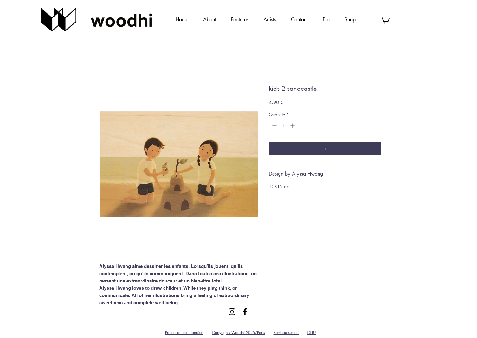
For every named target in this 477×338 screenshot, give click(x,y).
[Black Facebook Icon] (245, 311)
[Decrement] (274, 125)
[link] (385, 19)
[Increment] (293, 125)
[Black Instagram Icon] (232, 311)
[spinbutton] (283, 125)
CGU (311, 332)
